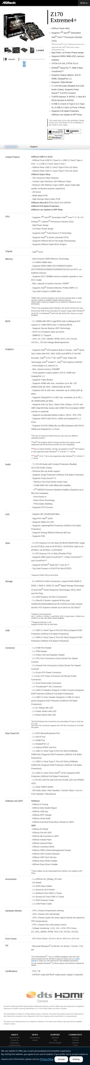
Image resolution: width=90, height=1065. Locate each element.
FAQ (55, 1040)
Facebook (75, 1038)
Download (55, 1038)
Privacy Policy (46, 1059)
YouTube (75, 1040)
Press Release (35, 1038)
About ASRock (15, 1038)
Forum (75, 1045)
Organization (14, 1043)
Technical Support (55, 1043)
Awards (35, 1040)
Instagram (75, 1043)
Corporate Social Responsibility (14, 1046)
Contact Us (15, 1040)
